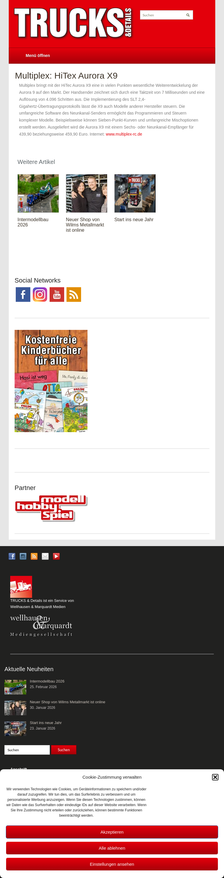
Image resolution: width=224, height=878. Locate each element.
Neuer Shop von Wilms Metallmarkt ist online (85, 225)
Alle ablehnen (112, 848)
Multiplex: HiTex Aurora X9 (66, 75)
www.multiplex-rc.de (124, 134)
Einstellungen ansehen (112, 864)
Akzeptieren (111, 831)
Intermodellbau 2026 (47, 681)
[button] (215, 777)
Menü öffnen (38, 55)
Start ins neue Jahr (133, 219)
